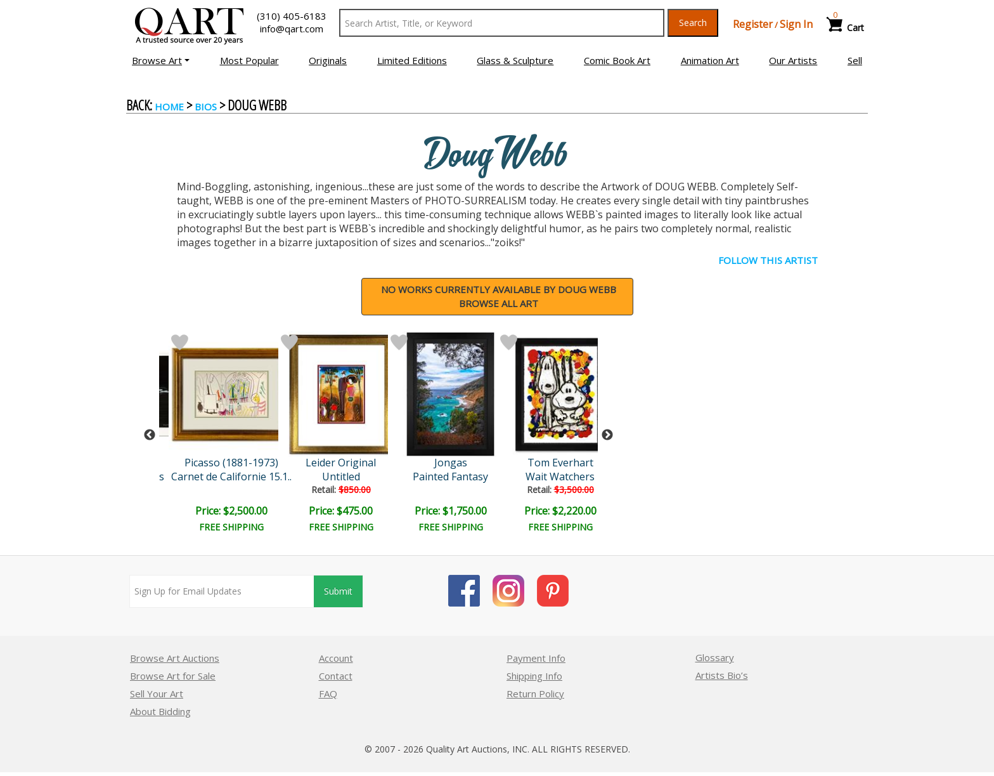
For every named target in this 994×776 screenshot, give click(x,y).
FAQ (328, 693)
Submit (338, 591)
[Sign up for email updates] (222, 591)
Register (753, 24)
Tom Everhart (560, 463)
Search (693, 22)
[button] (161, 60)
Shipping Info (534, 675)
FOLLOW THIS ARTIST (768, 260)
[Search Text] (501, 23)
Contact (335, 675)
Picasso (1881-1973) (231, 463)
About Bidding (160, 711)
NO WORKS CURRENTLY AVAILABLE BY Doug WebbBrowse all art (498, 296)
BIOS (206, 106)
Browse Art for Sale (173, 675)
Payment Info (536, 658)
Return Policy (535, 693)
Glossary (714, 657)
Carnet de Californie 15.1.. (231, 476)
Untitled (341, 476)
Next (607, 435)
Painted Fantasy (450, 476)
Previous (149, 435)
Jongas (450, 463)
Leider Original (341, 463)
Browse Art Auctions (174, 658)
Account (336, 658)
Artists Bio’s (721, 675)
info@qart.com (291, 28)
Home (169, 106)
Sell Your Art (156, 693)
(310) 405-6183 (291, 16)
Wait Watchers (560, 476)
